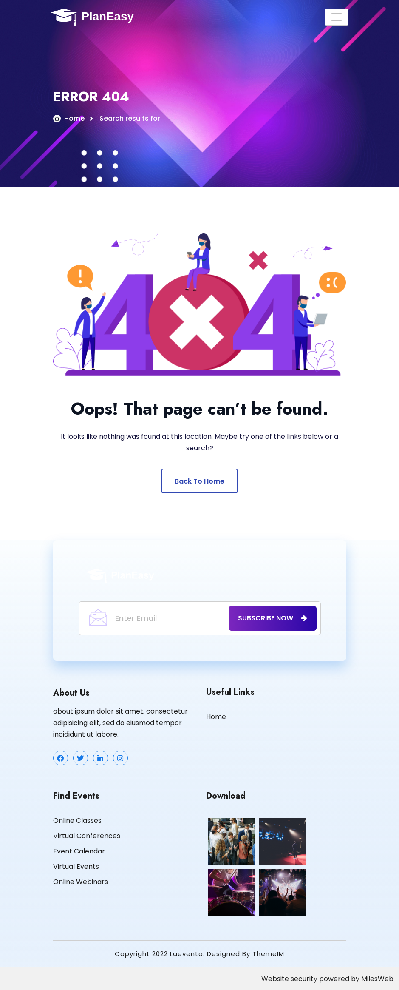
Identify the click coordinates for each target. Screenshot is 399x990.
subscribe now (272, 618)
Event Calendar (79, 851)
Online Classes (77, 820)
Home (74, 118)
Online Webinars (80, 882)
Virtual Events (76, 866)
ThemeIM (268, 953)
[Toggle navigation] (336, 17)
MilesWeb (377, 979)
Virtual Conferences (86, 836)
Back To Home (199, 481)
